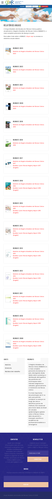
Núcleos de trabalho (12, 372)
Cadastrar (37, 455)
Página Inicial (14, 17)
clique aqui (29, 36)
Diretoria (8, 368)
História (8, 365)
